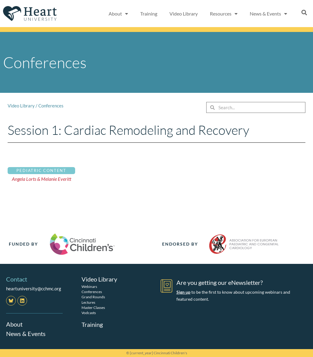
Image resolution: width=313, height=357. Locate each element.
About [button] (118, 13)
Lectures (88, 302)
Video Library (183, 13)
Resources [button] (224, 13)
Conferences (51, 105)
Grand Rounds (93, 296)
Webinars (89, 286)
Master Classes (93, 307)
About (14, 324)
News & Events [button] (268, 13)
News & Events (26, 333)
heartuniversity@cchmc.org (33, 288)
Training (148, 13)
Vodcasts (89, 312)
